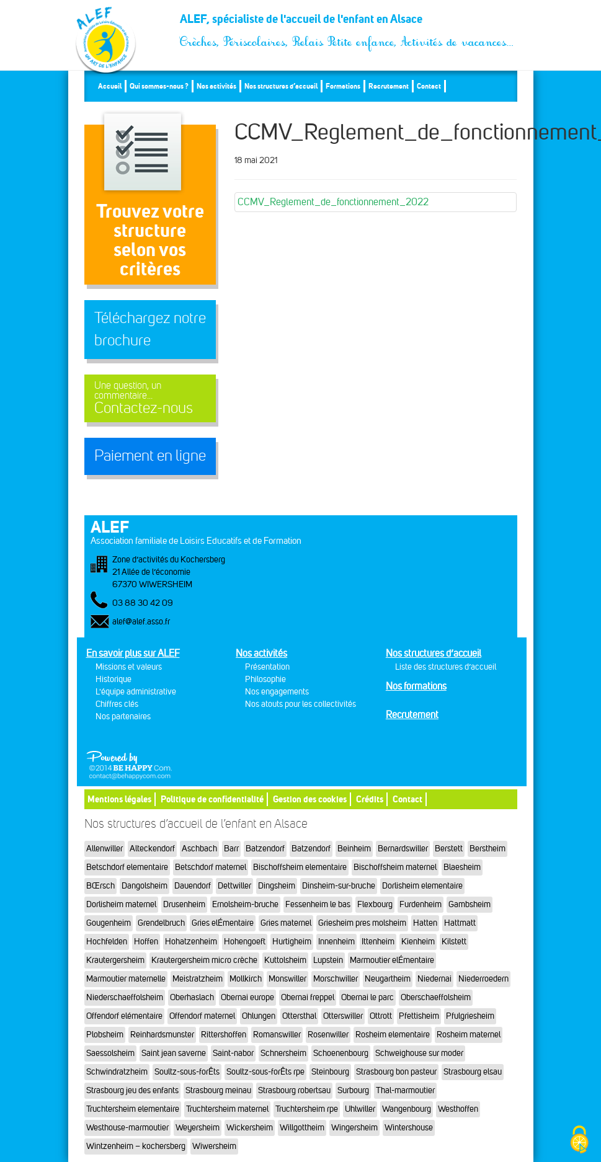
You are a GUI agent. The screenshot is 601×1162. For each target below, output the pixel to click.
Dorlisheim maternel (121, 904)
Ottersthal (299, 1016)
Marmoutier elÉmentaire (392, 960)
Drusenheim (184, 904)
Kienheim (418, 941)
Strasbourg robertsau (294, 1090)
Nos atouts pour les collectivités (300, 704)
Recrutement (388, 86)
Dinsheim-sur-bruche (338, 885)
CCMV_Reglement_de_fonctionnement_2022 (333, 202)
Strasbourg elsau (472, 1072)
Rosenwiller (328, 1034)
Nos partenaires (123, 716)
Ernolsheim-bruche (245, 904)
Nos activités (216, 86)
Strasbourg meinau (218, 1090)
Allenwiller (104, 848)
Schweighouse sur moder (419, 1053)
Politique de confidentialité (212, 799)
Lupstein (328, 960)
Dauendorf (192, 885)
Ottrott (381, 1016)
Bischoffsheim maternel (395, 867)
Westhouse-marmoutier (127, 1127)
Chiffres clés (117, 704)
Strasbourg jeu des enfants (132, 1090)
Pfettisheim (419, 1016)
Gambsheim (469, 904)
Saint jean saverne (173, 1053)
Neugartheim (388, 979)
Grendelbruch (161, 923)
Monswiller (287, 979)
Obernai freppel (307, 997)
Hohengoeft (244, 941)
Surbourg (353, 1090)
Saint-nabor (233, 1053)
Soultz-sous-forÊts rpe (265, 1072)
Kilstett (454, 941)
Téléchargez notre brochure (150, 329)
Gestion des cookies (310, 799)
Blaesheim (462, 867)
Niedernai (434, 979)
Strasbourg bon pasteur (396, 1072)
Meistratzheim (197, 979)
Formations (343, 86)
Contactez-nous (150, 398)
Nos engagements (277, 691)
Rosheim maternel (469, 1034)
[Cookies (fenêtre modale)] (579, 1140)
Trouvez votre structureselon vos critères (150, 239)
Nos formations (416, 686)
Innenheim (336, 941)
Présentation (267, 667)
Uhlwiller (360, 1109)
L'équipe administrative (136, 691)
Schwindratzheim (117, 1072)
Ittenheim (378, 941)
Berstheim (487, 848)
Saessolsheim (110, 1053)
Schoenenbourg (340, 1053)
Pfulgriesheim (470, 1016)
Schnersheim (283, 1053)
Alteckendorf (152, 848)
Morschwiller (335, 979)
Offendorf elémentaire (124, 1016)
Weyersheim (198, 1127)
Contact (429, 86)
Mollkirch (245, 979)
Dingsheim (276, 885)
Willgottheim (302, 1127)
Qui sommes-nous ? (159, 86)
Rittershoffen (223, 1034)
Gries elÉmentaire (223, 923)
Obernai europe (247, 997)
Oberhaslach (192, 997)
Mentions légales (119, 799)
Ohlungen (258, 1016)
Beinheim (354, 848)
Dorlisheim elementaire (422, 885)
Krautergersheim (115, 960)
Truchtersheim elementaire (132, 1109)
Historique (113, 679)
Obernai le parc (367, 997)
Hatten (425, 923)
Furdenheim (420, 904)
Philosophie (265, 679)
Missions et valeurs (129, 667)
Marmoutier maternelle (126, 979)
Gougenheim (108, 923)
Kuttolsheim (285, 960)
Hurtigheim (291, 941)
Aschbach (199, 848)
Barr (231, 848)
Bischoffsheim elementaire (300, 867)
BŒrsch (100, 885)
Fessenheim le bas (317, 904)
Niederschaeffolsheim (124, 997)
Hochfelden (106, 941)
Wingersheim (354, 1127)
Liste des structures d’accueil (445, 667)
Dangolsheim (144, 885)
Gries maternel (285, 923)
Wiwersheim (214, 1146)
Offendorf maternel (202, 1016)
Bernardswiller (403, 848)
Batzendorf (265, 848)
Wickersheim (249, 1127)
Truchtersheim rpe (306, 1109)
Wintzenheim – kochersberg (135, 1146)
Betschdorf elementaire (127, 867)
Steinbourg (330, 1072)
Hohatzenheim (191, 941)
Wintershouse (409, 1127)
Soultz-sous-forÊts (187, 1072)
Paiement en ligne (150, 455)
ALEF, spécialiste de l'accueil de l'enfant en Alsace (347, 22)
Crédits (369, 799)
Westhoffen (458, 1109)
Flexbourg (375, 904)
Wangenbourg (406, 1109)
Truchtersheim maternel (227, 1109)
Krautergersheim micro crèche (204, 960)
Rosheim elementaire (392, 1034)
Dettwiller (234, 885)
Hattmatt (460, 923)
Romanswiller (277, 1034)
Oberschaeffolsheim (436, 997)
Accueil (110, 86)
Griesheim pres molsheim (362, 923)
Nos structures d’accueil (281, 86)
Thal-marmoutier (405, 1090)
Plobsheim (104, 1034)
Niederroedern (483, 979)
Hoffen (146, 941)
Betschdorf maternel (210, 867)
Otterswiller (343, 1016)
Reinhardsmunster (162, 1034)
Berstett (449, 848)
